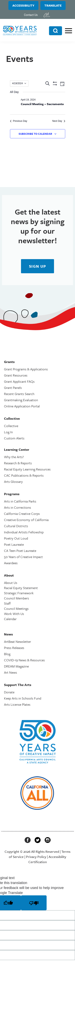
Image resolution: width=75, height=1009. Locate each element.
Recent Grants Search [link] (19, 393)
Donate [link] (9, 692)
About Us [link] (10, 582)
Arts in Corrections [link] (17, 507)
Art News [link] (10, 672)
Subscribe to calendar (35, 134)
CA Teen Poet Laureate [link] (20, 550)
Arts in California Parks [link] (20, 501)
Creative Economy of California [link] (26, 519)
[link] (47, 15)
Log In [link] (8, 431)
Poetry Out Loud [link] (16, 538)
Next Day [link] (58, 121)
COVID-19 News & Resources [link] (24, 660)
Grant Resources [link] (15, 375)
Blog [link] (7, 653)
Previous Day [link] (18, 121)
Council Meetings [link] (16, 608)
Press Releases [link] (14, 647)
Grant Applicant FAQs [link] (19, 381)
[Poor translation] (34, 902)
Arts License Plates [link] (17, 704)
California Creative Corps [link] (22, 513)
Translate (53, 5)
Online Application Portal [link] (22, 406)
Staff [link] (7, 603)
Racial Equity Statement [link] (21, 587)
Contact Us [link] (31, 15)
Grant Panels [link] (13, 387)
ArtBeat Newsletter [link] (17, 641)
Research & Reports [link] (18, 463)
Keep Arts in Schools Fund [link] (22, 698)
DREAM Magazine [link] (16, 666)
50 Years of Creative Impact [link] (23, 556)
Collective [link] (11, 425)
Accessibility (23, 5)
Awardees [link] (11, 562)
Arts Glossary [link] (13, 481)
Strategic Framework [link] (19, 592)
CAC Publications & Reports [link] (24, 475)
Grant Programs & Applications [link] (26, 369)
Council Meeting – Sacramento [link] (42, 104)
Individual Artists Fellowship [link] (24, 532)
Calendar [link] (10, 618)
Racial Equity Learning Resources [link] (27, 469)
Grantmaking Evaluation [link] (21, 399)
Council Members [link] (16, 598)
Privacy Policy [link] (36, 856)
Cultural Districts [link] (16, 525)
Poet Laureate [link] (14, 544)
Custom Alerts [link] (14, 438)
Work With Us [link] (14, 613)
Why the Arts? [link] (14, 456)
